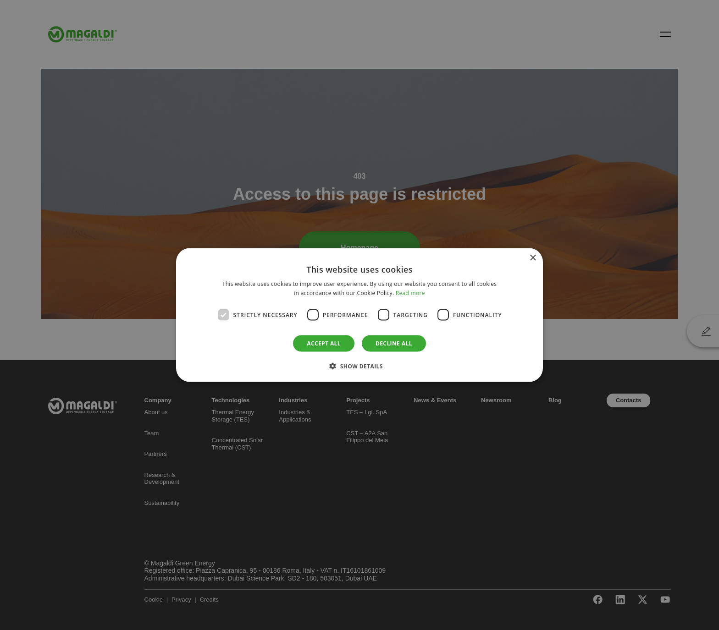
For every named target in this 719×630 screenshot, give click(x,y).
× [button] (532, 257)
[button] (359, 366)
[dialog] (359, 315)
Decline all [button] (394, 343)
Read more (410, 292)
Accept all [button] (324, 343)
